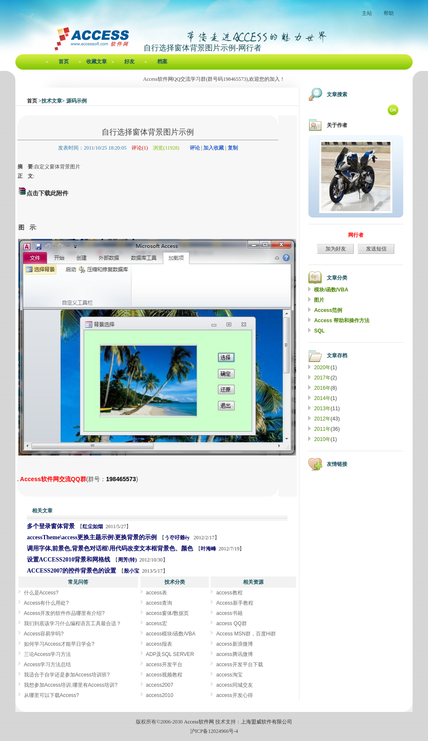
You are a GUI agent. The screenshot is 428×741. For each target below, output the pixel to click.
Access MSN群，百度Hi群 (246, 634)
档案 (162, 62)
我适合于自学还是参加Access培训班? (67, 675)
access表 (156, 593)
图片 (319, 300)
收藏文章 (96, 62)
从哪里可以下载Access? (51, 695)
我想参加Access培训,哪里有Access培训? (70, 685)
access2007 (159, 685)
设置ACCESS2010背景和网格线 (68, 559)
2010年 (322, 439)
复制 (233, 148)
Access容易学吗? (44, 634)
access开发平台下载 (239, 664)
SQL (319, 331)
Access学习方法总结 (47, 664)
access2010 (159, 695)
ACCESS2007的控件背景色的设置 (71, 571)
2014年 (322, 398)
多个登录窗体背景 (51, 526)
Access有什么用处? (46, 603)
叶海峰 (208, 549)
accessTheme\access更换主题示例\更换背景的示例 (92, 537)
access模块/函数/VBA (171, 634)
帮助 (389, 13)
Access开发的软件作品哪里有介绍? (64, 613)
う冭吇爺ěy (177, 538)
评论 (195, 148)
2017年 (322, 378)
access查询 (159, 603)
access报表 (159, 644)
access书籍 (229, 613)
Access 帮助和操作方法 (341, 320)
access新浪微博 (234, 644)
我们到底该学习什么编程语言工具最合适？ (72, 623)
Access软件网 (199, 722)
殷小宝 (131, 571)
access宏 (156, 623)
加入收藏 (213, 148)
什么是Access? (41, 593)
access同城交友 (234, 685)
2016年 (322, 388)
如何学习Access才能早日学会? (59, 644)
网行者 (356, 235)
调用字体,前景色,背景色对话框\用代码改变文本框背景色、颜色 (110, 548)
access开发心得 (234, 695)
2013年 (322, 409)
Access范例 (328, 310)
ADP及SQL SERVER (170, 654)
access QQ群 (231, 623)
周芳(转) (127, 560)
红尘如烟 (92, 526)
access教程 (229, 593)
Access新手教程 (234, 603)
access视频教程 (164, 675)
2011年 (322, 429)
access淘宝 (229, 675)
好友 (129, 62)
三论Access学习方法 (47, 654)
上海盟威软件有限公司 (266, 722)
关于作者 (337, 125)
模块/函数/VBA (331, 290)
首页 (64, 62)
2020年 (322, 367)
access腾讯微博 (234, 654)
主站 (367, 13)
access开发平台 (164, 664)
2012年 (322, 419)
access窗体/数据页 (167, 613)
